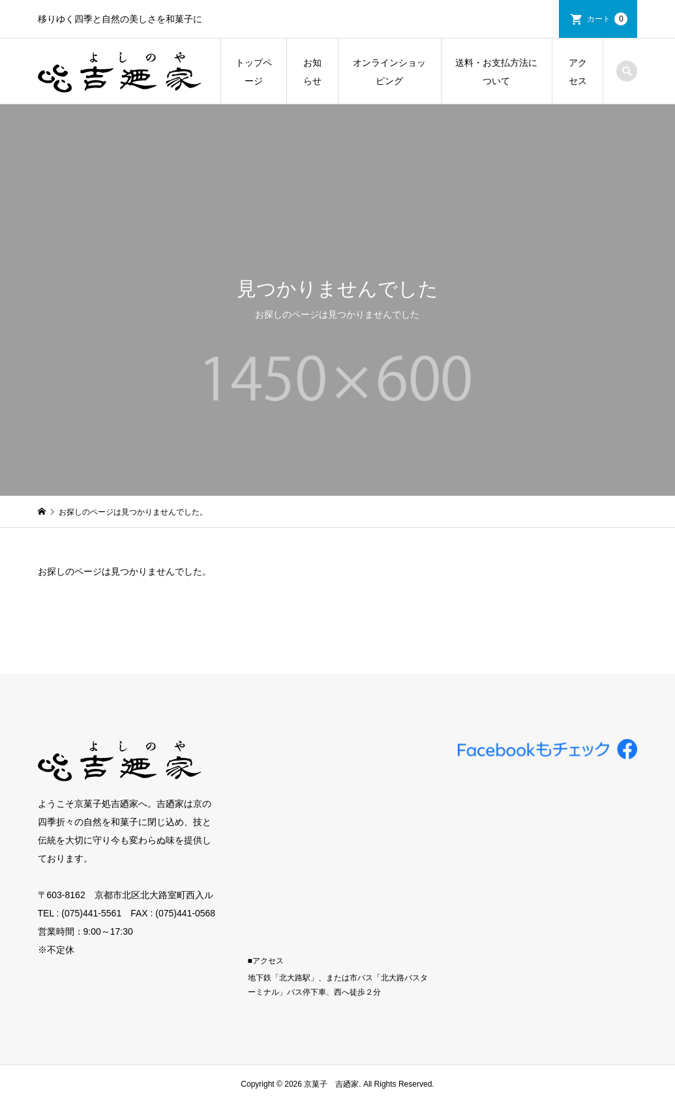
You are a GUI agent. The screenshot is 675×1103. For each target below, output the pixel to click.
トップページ (253, 71)
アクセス (578, 71)
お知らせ (312, 71)
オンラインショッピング (389, 71)
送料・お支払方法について (496, 71)
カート (607, 18)
